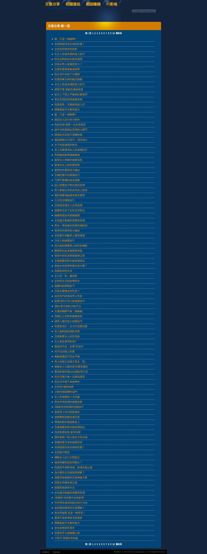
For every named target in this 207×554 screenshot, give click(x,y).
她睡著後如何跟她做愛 (67, 215)
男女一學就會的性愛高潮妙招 (71, 225)
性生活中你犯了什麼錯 (67, 74)
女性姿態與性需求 (65, 527)
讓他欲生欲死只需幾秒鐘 (68, 134)
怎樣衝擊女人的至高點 (67, 336)
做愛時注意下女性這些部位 (70, 210)
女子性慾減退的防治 (66, 144)
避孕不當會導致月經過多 (68, 517)
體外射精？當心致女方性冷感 (71, 437)
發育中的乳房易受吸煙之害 (70, 255)
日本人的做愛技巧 (65, 240)
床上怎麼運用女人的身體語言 (71, 149)
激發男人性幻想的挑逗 (67, 412)
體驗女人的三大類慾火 (67, 457)
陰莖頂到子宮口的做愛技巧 (70, 301)
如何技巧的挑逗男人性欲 (68, 296)
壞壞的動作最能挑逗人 (67, 422)
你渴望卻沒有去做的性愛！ (70, 44)
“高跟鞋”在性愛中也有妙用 (69, 497)
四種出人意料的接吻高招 (68, 316)
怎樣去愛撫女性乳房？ (67, 291)
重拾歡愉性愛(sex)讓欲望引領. (72, 371)
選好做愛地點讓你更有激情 (70, 195)
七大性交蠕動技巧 (65, 200)
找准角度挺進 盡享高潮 (67, 432)
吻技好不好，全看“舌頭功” (69, 346)
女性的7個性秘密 (64, 386)
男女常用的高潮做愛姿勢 (68, 99)
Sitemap (56, 552)
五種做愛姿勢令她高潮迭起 (70, 260)
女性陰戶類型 (62, 452)
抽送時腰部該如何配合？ (68, 462)
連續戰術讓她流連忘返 (67, 417)
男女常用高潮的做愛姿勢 (68, 401)
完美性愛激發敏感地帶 (67, 69)
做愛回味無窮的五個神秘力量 (71, 477)
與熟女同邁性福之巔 (66, 482)
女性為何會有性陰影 (66, 49)
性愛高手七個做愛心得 (67, 532)
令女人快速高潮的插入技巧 (70, 54)
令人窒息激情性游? (65, 341)
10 (113, 33)
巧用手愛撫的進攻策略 (67, 180)
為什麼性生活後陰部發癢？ (70, 472)
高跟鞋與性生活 (63, 270)
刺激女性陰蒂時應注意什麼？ (71, 265)
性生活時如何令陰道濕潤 (68, 59)
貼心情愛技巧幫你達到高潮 (70, 185)
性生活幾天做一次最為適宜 (70, 376)
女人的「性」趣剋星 (66, 275)
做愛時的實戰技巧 (65, 285)
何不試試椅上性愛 (65, 351)
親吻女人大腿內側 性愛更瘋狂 (71, 366)
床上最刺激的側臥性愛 (67, 331)
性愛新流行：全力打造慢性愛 (71, 326)
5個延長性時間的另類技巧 (69, 406)
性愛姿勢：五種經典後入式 (70, 104)
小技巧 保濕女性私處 (66, 538)
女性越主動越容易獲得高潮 (70, 220)
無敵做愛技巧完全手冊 (67, 356)
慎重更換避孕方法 (65, 487)
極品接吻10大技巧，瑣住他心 (71, 139)
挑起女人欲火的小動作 (67, 119)
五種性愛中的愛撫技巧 (67, 175)
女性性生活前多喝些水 (67, 280)
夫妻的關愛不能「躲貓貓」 (70, 311)
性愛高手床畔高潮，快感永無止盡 (73, 467)
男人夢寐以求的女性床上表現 (71, 190)
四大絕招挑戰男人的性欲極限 (71, 245)
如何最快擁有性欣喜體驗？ (70, 507)
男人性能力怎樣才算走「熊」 (71, 361)
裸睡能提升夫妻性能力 (67, 109)
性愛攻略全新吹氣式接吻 (68, 79)
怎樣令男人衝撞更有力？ (68, 64)
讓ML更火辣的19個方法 (68, 306)
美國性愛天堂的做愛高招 (68, 442)
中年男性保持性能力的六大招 (71, 502)
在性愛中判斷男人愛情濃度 (70, 235)
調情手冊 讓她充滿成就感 (69, 89)
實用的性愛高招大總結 (67, 170)
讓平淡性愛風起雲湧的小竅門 (71, 129)
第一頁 (88, 33)
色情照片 (45, 552)
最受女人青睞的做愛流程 (68, 159)
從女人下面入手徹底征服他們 (71, 94)
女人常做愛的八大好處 (67, 396)
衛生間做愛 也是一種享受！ (70, 512)
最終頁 (119, 33)
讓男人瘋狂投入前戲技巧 (68, 321)
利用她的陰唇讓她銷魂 (67, 154)
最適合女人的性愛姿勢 (67, 164)
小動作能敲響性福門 (66, 391)
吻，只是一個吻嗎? (65, 38)
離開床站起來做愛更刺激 (68, 250)
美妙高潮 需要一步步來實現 (70, 124)
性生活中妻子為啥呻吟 (67, 381)
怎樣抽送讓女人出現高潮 (68, 205)
